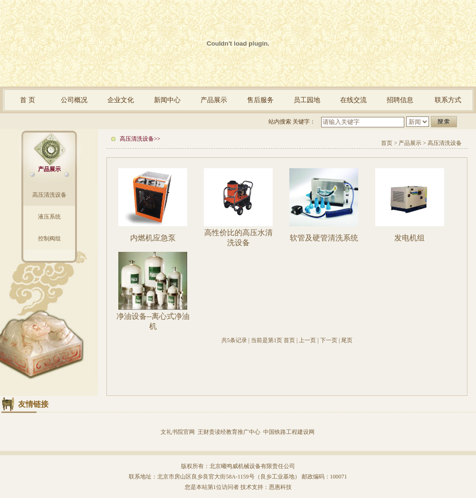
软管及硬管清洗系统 (324, 238)
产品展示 (213, 100)
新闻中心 (167, 100)
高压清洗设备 (49, 195)
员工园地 (307, 100)
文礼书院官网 (178, 432)
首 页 (27, 100)
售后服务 (260, 100)
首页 (386, 143)
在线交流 (353, 100)
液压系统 (49, 216)
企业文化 (120, 100)
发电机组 (409, 238)
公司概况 (74, 100)
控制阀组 (49, 238)
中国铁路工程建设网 (288, 432)
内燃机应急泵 (153, 238)
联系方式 (448, 100)
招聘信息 (400, 100)
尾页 (346, 340)
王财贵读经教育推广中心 (229, 432)
